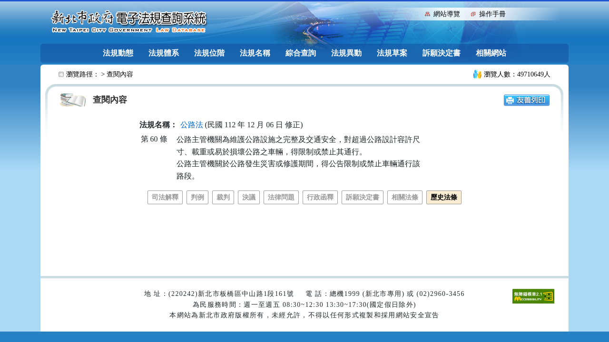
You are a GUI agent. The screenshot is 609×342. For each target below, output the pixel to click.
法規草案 (392, 53)
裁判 (223, 197)
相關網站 (491, 53)
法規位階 (209, 53)
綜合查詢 (300, 53)
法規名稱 (255, 53)
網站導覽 (446, 14)
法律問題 (281, 197)
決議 (248, 197)
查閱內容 (120, 74)
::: (416, 13)
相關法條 (405, 197)
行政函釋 (320, 197)
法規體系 (163, 53)
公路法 (191, 125)
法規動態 (118, 53)
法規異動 (346, 53)
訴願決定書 (441, 53)
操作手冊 (492, 14)
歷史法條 (444, 197)
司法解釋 (165, 197)
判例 (197, 197)
